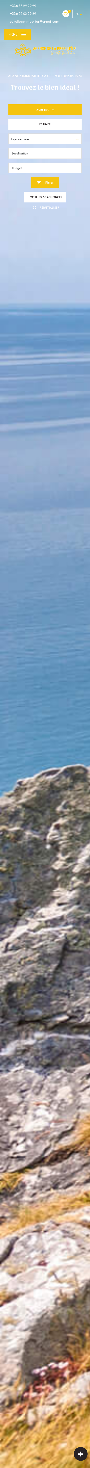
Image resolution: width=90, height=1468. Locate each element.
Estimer (45, 124)
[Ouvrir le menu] (17, 34)
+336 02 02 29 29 (23, 13)
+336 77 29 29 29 (23, 5)
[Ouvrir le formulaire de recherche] (45, 182)
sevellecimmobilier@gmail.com (34, 21)
